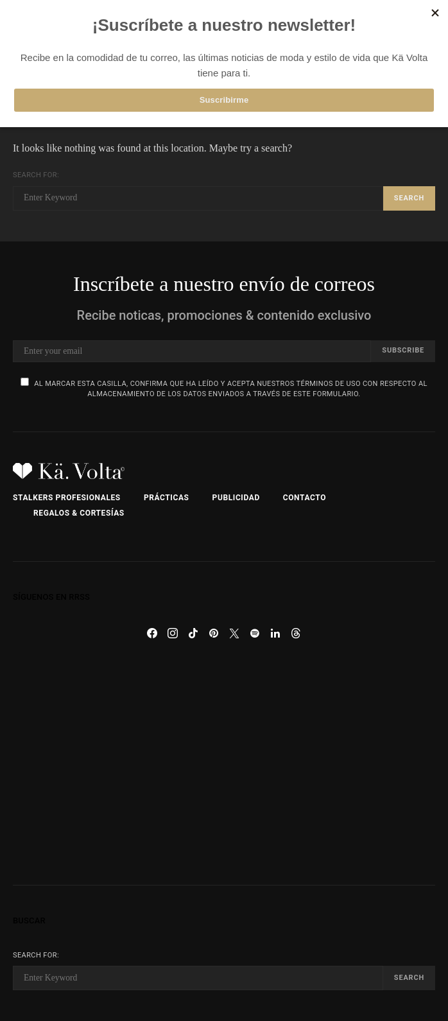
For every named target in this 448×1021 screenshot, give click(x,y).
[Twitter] (234, 633)
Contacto (304, 497)
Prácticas (166, 497)
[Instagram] (173, 633)
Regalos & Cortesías (79, 513)
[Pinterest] (214, 633)
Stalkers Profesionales (67, 497)
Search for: (36, 175)
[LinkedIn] (275, 633)
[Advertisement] (224, 764)
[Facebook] (152, 633)
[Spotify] (255, 633)
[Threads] (296, 633)
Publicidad (236, 497)
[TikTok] (193, 633)
